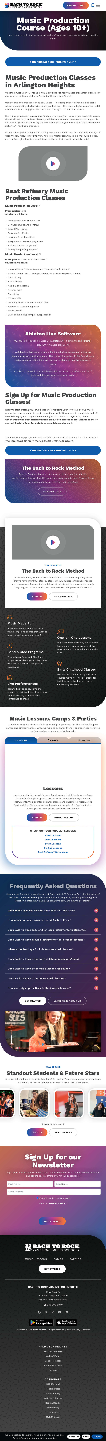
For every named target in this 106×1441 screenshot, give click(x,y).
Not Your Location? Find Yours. (53, 1303)
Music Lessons (63, 818)
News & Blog (53, 1396)
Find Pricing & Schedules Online (53, 62)
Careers (53, 1373)
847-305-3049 (55, 1308)
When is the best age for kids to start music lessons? (53, 951)
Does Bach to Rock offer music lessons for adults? (53, 970)
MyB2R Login (53, 1420)
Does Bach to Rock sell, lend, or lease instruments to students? (53, 931)
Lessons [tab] (21, 741)
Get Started (33, 1002)
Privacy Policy (73, 1333)
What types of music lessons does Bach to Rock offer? (53, 912)
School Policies (53, 1364)
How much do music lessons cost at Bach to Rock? (53, 922)
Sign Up (37, 596)
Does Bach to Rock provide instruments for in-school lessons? (53, 941)
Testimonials (53, 1392)
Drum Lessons (53, 845)
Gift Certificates (53, 1401)
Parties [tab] (84, 741)
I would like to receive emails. (54, 1201)
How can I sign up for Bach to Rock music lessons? (53, 989)
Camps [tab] (52, 741)
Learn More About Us (67, 1002)
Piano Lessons (53, 837)
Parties (75, 1262)
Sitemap (86, 1333)
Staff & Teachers (53, 1354)
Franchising (53, 1410)
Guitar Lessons (53, 841)
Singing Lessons (53, 849)
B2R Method (53, 1387)
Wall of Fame (63, 1135)
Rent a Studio (53, 1406)
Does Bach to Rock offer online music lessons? (53, 980)
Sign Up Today (76, 5)
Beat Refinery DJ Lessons (53, 853)
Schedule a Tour (53, 1368)
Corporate (53, 1382)
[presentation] (53, 1214)
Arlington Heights (53, 1349)
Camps (58, 1262)
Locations (53, 1415)
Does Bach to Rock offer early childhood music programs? (53, 960)
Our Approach (52, 491)
